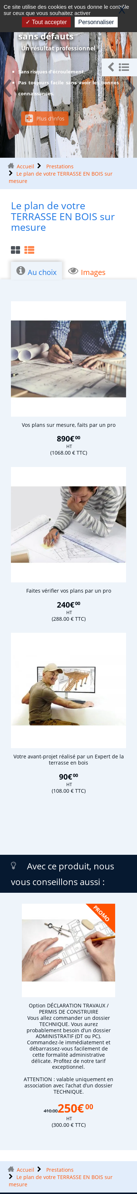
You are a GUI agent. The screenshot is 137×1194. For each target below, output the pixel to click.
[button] (119, 67)
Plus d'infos (44, 118)
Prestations (59, 166)
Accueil (25, 166)
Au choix (36, 271)
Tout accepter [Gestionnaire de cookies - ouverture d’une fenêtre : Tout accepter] (46, 22)
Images (87, 271)
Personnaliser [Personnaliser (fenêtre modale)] (96, 22)
